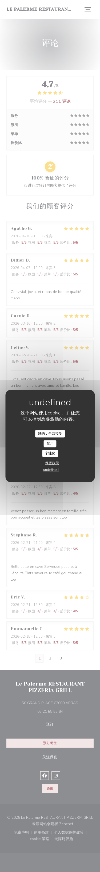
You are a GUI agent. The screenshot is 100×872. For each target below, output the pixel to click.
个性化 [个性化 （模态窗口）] (50, 453)
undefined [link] (51, 469)
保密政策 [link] (52, 463)
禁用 (50, 443)
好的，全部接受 (50, 433)
